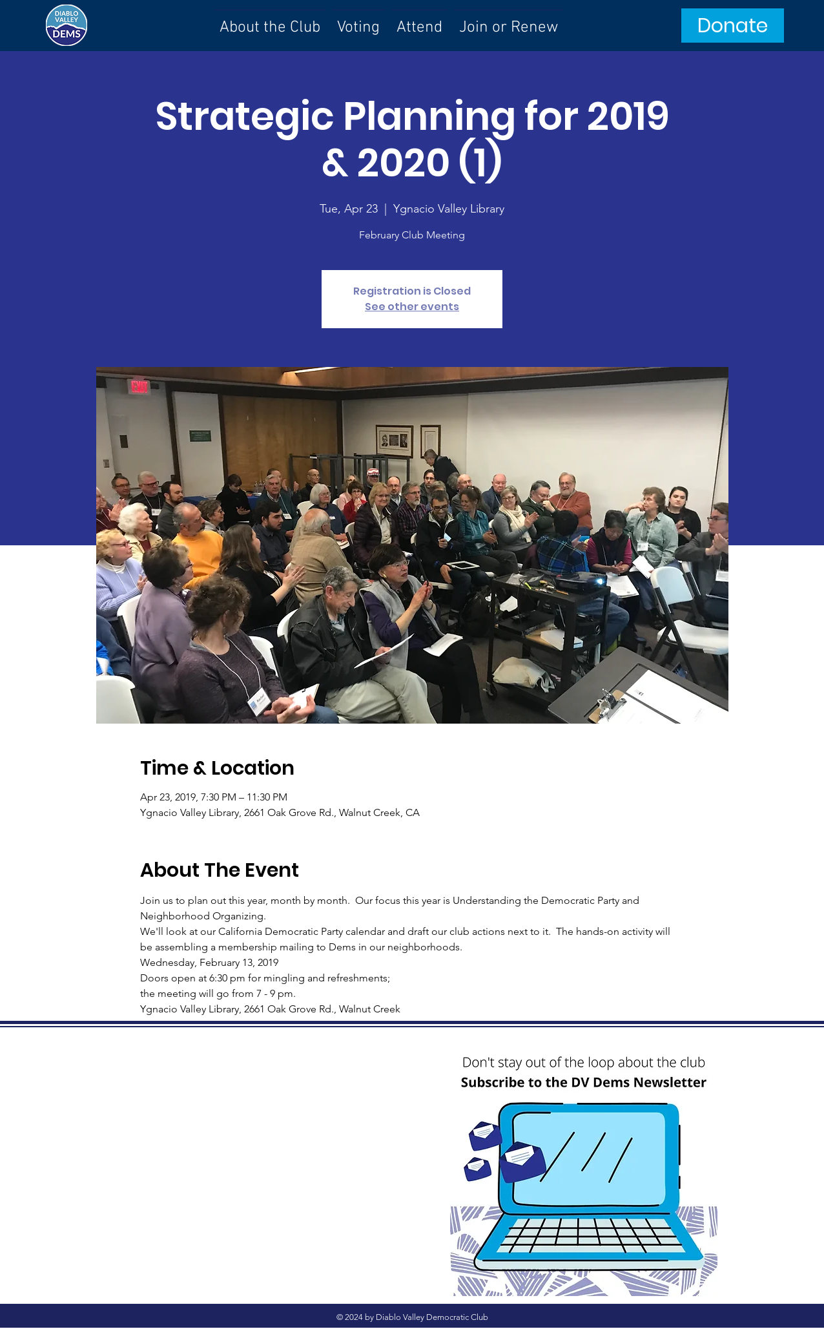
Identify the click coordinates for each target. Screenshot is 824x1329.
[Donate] (732, 25)
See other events (412, 306)
